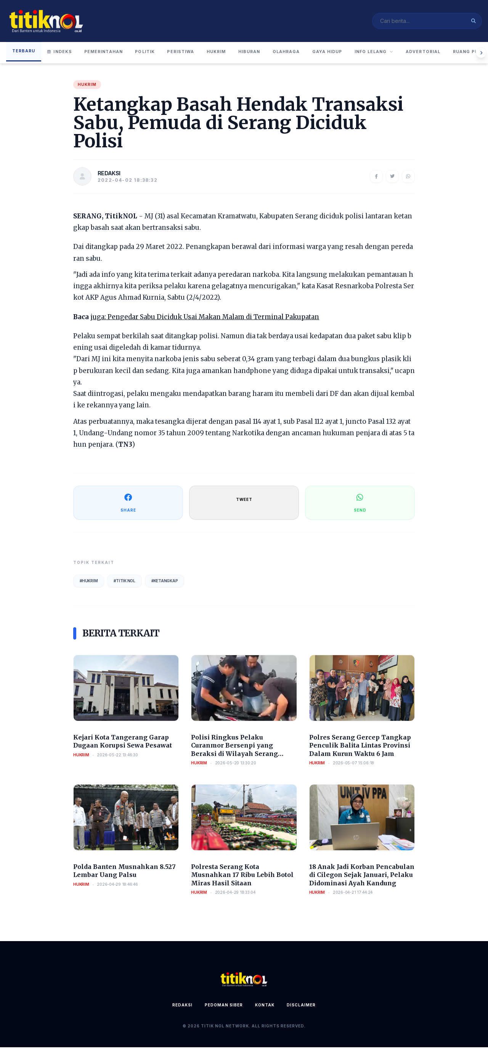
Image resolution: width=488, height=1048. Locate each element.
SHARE (128, 503)
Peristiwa (194, 52)
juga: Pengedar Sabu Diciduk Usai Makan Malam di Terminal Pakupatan (204, 317)
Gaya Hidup (355, 52)
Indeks (61, 52)
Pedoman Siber (224, 1005)
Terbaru (24, 52)
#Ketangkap (164, 581)
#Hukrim (89, 581)
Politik (154, 52)
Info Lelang (405, 52)
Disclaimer (301, 1005)
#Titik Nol (124, 581)
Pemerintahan (107, 52)
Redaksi (182, 1005)
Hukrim (233, 52)
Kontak (264, 1005)
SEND (360, 503)
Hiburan (269, 52)
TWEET (244, 500)
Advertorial (460, 52)
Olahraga (311, 52)
